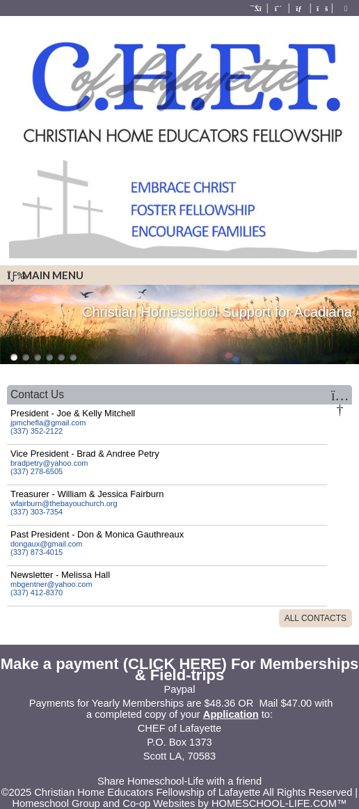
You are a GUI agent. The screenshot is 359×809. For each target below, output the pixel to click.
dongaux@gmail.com (46, 544)
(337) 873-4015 (36, 552)
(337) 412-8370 (36, 592)
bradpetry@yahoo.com (49, 463)
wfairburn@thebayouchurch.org (64, 503)
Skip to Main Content (179, 770)
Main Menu (45, 275)
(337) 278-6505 (36, 471)
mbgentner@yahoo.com (51, 584)
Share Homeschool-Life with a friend (179, 781)
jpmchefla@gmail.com (48, 422)
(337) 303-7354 (36, 512)
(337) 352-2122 (36, 431)
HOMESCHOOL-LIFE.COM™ (279, 803)
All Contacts (315, 618)
